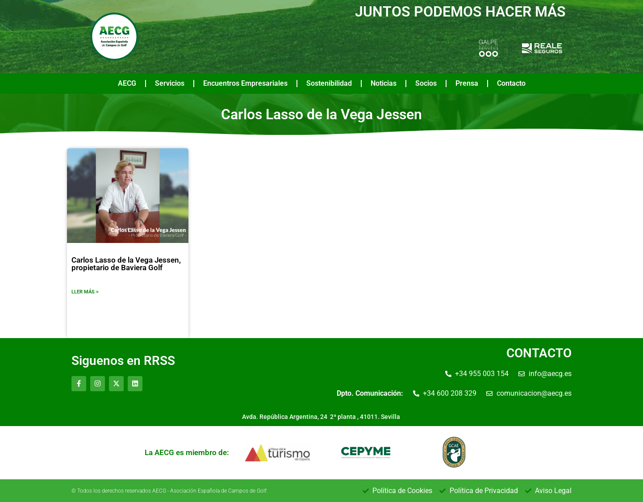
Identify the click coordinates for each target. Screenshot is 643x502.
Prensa (466, 83)
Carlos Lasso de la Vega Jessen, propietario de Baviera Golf (126, 263)
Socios (426, 83)
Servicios (169, 83)
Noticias (384, 83)
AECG (127, 83)
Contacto (511, 83)
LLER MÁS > (85, 292)
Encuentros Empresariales (245, 83)
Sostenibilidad (329, 83)
